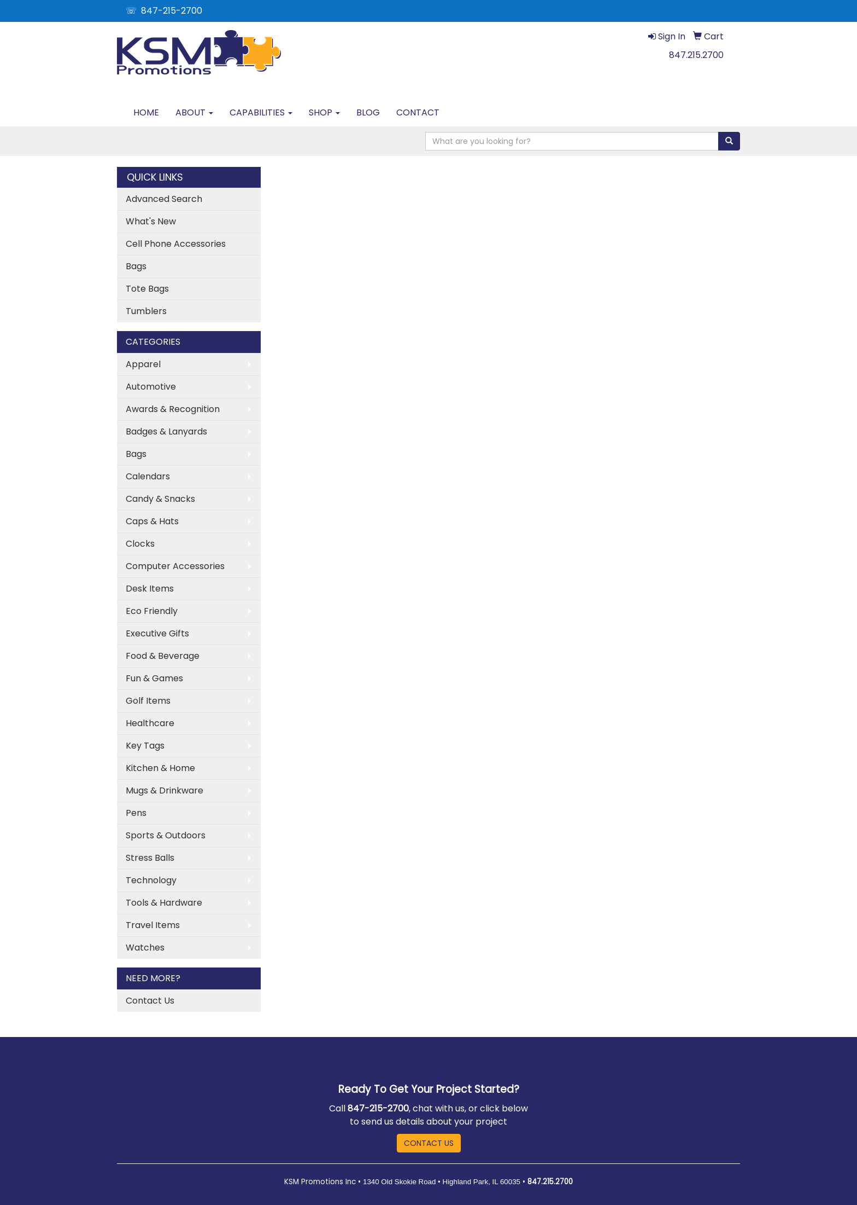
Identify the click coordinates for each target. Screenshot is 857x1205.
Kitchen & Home (160, 768)
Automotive (151, 386)
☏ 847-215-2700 (164, 10)
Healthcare (150, 723)
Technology (151, 880)
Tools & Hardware (164, 902)
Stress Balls (150, 857)
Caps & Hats (152, 521)
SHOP (324, 112)
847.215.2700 (696, 55)
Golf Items (148, 700)
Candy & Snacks (160, 499)
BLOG (368, 112)
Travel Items (153, 925)
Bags (136, 266)
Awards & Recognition (173, 409)
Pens (136, 813)
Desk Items (150, 588)
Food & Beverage (162, 656)
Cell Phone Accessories (176, 243)
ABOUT (194, 112)
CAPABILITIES (261, 112)
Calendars (148, 476)
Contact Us (150, 1000)
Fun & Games (154, 678)
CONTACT (417, 112)
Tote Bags (147, 288)
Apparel (143, 364)
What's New (151, 221)
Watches (145, 947)
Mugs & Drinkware (164, 790)
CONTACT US (429, 1143)
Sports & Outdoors (166, 835)
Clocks (140, 543)
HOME (146, 112)
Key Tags (145, 745)
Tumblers (146, 311)
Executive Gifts (157, 633)
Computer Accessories (175, 566)
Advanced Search (164, 199)
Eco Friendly (152, 611)
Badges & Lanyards (166, 431)
